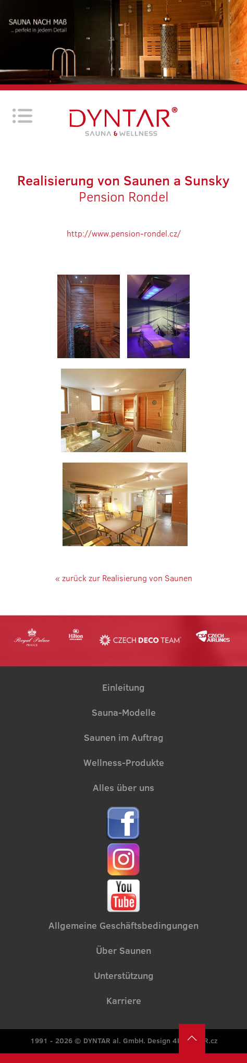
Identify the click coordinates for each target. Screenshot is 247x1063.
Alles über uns (123, 788)
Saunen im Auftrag (124, 737)
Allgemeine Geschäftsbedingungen (123, 925)
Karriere (123, 1001)
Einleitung (123, 687)
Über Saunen (123, 950)
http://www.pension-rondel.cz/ (124, 233)
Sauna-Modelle (124, 712)
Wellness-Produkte (123, 763)
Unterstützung (124, 976)
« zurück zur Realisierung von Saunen (123, 578)
